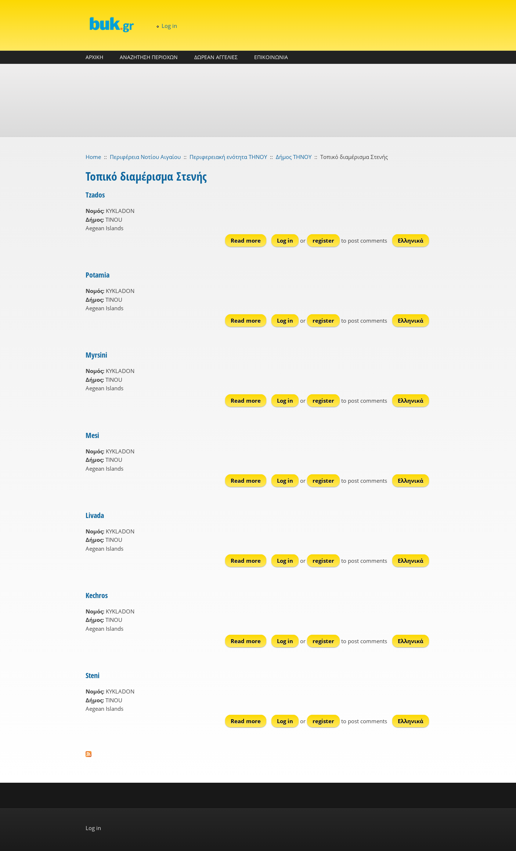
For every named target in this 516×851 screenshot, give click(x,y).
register (323, 240)
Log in (169, 25)
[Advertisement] (258, 100)
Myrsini (96, 355)
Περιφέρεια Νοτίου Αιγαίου (145, 156)
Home (93, 156)
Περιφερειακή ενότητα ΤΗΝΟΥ (228, 156)
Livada (95, 515)
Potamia (97, 275)
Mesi (92, 435)
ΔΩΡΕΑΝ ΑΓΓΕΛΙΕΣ (216, 57)
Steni (93, 675)
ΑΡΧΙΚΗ (94, 57)
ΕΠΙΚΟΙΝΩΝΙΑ (271, 57)
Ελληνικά (410, 240)
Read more (248, 240)
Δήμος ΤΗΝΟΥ (293, 156)
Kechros (97, 595)
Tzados (95, 195)
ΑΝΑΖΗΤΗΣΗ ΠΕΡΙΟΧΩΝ (149, 57)
